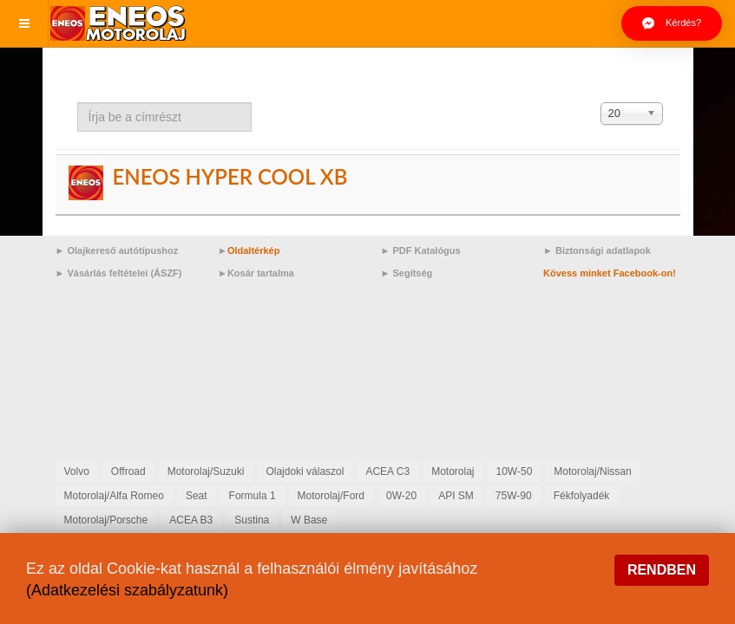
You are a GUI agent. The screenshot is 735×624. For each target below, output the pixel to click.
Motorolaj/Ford (331, 496)
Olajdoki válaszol (305, 471)
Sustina (251, 520)
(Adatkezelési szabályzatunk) (127, 590)
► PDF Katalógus (421, 250)
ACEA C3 (387, 471)
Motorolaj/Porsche (106, 520)
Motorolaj (452, 471)
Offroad (128, 471)
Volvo (76, 471)
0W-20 (401, 496)
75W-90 (513, 496)
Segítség (412, 273)
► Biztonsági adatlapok (597, 250)
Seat (196, 496)
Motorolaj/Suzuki (206, 471)
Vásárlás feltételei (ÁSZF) (124, 273)
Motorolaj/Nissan (592, 471)
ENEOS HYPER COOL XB (229, 176)
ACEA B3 (191, 520)
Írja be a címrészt (77, 102)
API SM (456, 496)
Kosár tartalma (260, 273)
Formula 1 (252, 496)
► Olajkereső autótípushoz (117, 250)
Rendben (661, 569)
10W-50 (514, 471)
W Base (309, 520)
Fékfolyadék (582, 496)
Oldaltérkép (253, 250)
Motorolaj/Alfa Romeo (114, 496)
